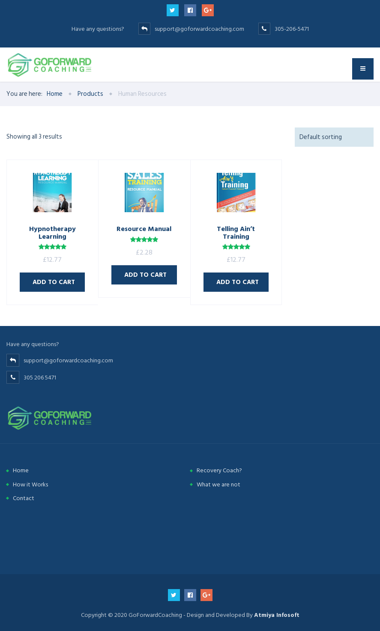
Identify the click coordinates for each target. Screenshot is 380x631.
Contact (23, 498)
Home (21, 470)
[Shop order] (334, 137)
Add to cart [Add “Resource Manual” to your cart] (145, 275)
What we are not (218, 484)
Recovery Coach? (219, 470)
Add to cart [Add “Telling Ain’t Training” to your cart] (237, 282)
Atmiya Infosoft (276, 615)
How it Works (30, 484)
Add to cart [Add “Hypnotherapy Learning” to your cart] (54, 282)
